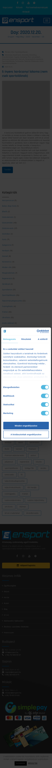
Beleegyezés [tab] (9, 339)
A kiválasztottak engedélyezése (26, 434)
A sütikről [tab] (43, 339)
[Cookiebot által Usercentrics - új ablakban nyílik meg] (37, 331)
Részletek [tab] (26, 339)
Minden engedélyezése (26, 425)
